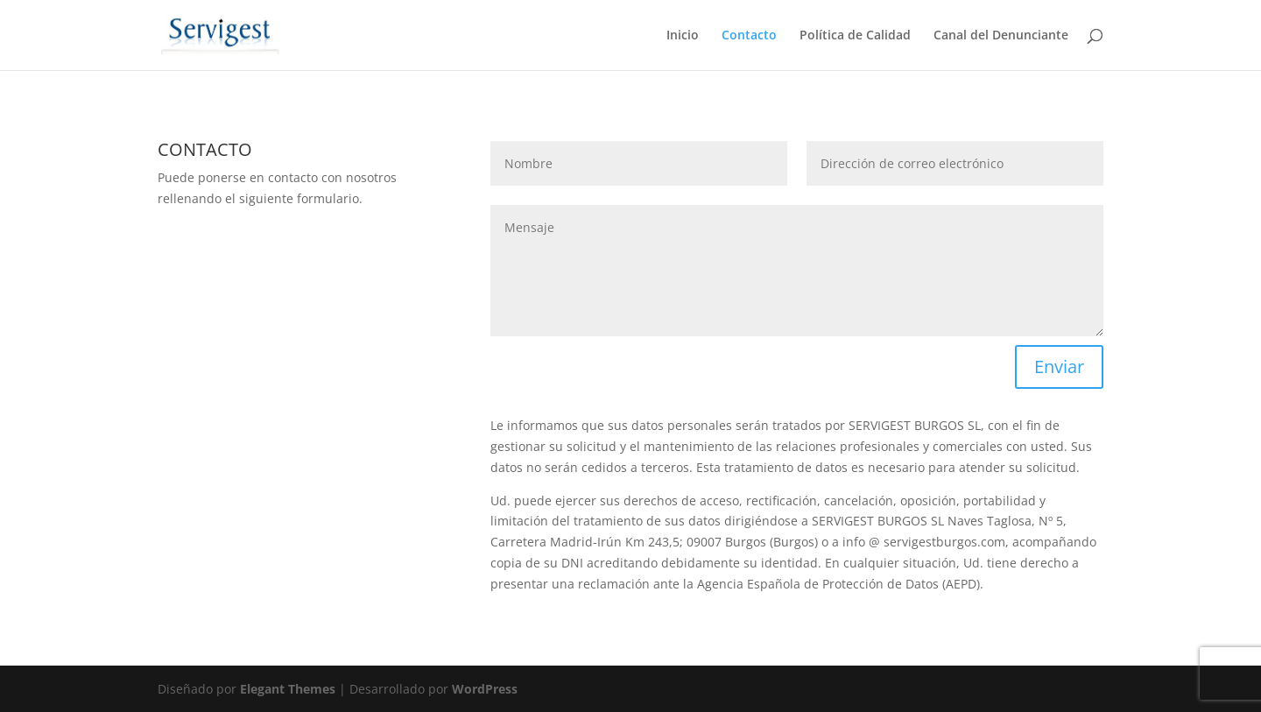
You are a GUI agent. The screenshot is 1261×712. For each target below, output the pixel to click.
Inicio (682, 36)
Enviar (1059, 366)
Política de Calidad (855, 36)
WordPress (485, 688)
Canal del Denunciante (1000, 36)
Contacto (749, 36)
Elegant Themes (287, 688)
